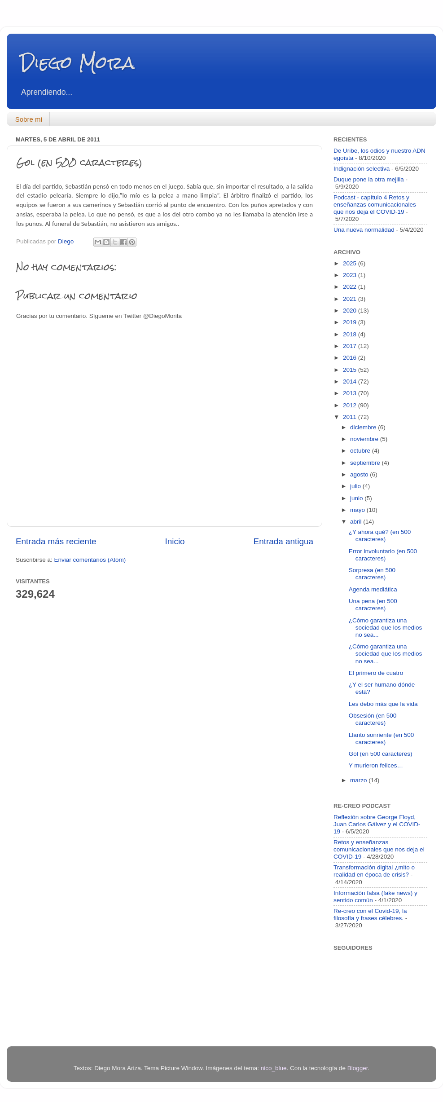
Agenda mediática (373, 589)
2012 (350, 405)
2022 (350, 286)
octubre (361, 450)
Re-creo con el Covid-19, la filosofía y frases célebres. (370, 914)
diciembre (364, 427)
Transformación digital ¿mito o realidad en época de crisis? (374, 871)
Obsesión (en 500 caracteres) (373, 719)
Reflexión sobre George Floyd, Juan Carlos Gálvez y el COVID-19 (377, 824)
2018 (350, 334)
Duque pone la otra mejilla (368, 179)
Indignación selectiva (361, 168)
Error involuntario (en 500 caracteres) (383, 555)
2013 (350, 393)
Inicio (175, 541)
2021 (350, 298)
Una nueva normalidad (364, 229)
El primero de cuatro (376, 673)
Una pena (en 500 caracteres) (373, 605)
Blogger (357, 1068)
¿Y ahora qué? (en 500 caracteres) (380, 535)
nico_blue (274, 1068)
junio (357, 498)
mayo (358, 510)
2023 (350, 275)
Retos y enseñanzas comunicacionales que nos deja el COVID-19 (379, 849)
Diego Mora (77, 63)
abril (356, 521)
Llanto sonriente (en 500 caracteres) (381, 738)
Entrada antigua (283, 541)
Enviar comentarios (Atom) (90, 559)
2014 (350, 381)
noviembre (365, 439)
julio (356, 486)
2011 (350, 417)
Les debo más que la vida (383, 704)
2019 (350, 322)
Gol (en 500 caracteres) (380, 753)
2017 (350, 346)
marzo (359, 780)
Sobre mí (29, 119)
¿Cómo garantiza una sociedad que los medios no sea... (385, 627)
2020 (350, 310)
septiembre (366, 462)
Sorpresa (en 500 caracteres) (372, 574)
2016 (350, 357)
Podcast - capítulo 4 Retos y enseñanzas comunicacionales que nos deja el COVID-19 (374, 204)
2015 (350, 369)
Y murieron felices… (376, 765)
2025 (350, 263)
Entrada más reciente (56, 541)
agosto (360, 474)
